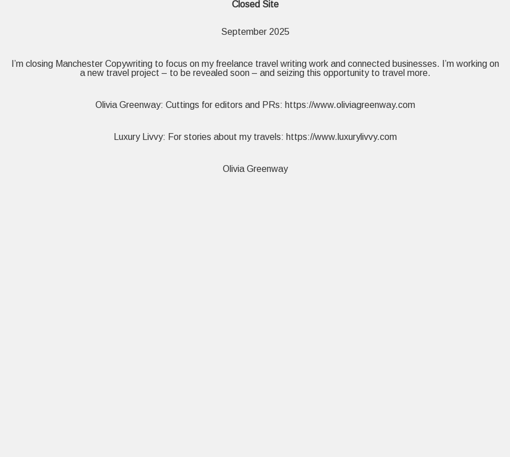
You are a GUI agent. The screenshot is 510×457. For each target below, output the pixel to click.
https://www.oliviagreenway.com (350, 105)
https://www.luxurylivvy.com (341, 137)
